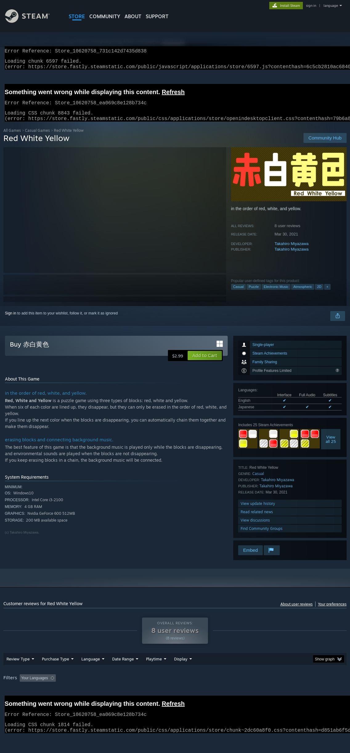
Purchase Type (55, 674)
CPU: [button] (271, 694)
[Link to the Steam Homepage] (32, 21)
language (331, 5)
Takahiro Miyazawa (292, 251)
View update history (258, 511)
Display (180, 674)
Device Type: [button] (319, 694)
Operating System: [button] (240, 694)
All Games (12, 137)
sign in (311, 5)
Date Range (123, 674)
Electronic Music (276, 294)
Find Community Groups (262, 536)
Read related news (257, 519)
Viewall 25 (331, 446)
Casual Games (37, 137)
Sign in (10, 320)
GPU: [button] (292, 694)
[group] (174, 694)
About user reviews (296, 611)
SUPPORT (157, 16)
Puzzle (254, 294)
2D (319, 294)
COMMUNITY (104, 16)
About (132, 16)
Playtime (154, 674)
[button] (204, 363)
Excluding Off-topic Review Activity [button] (96, 694)
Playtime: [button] (144, 694)
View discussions (255, 527)
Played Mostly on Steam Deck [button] (188, 694)
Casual (238, 294)
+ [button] (327, 294)
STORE (77, 16)
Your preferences (332, 611)
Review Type (18, 674)
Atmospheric (302, 294)
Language (90, 674)
